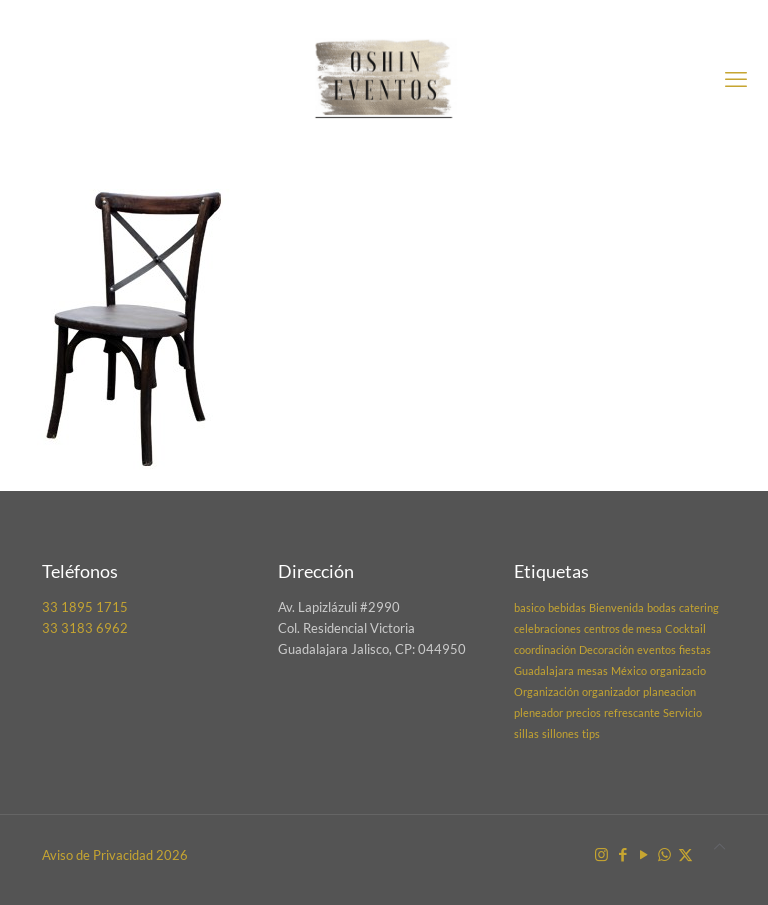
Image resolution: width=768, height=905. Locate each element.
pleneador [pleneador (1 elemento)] (538, 712)
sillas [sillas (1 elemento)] (526, 733)
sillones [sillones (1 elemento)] (560, 733)
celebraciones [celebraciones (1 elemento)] (547, 628)
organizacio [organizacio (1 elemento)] (678, 670)
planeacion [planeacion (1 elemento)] (669, 691)
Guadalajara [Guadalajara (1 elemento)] (544, 670)
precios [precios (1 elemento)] (583, 712)
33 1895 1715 (85, 607)
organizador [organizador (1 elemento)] (611, 691)
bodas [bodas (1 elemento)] (661, 607)
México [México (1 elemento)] (629, 670)
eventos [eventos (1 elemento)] (656, 649)
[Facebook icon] (622, 854)
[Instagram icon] (601, 854)
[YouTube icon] (643, 854)
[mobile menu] (736, 79)
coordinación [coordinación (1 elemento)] (545, 649)
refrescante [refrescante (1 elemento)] (632, 712)
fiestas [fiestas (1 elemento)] (695, 649)
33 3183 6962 (85, 628)
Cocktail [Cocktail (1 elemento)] (685, 628)
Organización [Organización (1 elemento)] (546, 691)
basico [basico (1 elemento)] (529, 607)
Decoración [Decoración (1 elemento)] (606, 649)
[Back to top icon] (719, 846)
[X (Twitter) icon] (685, 854)
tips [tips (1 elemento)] (591, 733)
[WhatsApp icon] (664, 854)
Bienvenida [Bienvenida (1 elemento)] (616, 607)
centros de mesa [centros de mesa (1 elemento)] (623, 628)
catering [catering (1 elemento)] (699, 607)
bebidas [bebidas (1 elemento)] (567, 607)
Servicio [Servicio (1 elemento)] (682, 712)
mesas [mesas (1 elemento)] (592, 670)
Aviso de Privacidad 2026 (115, 855)
